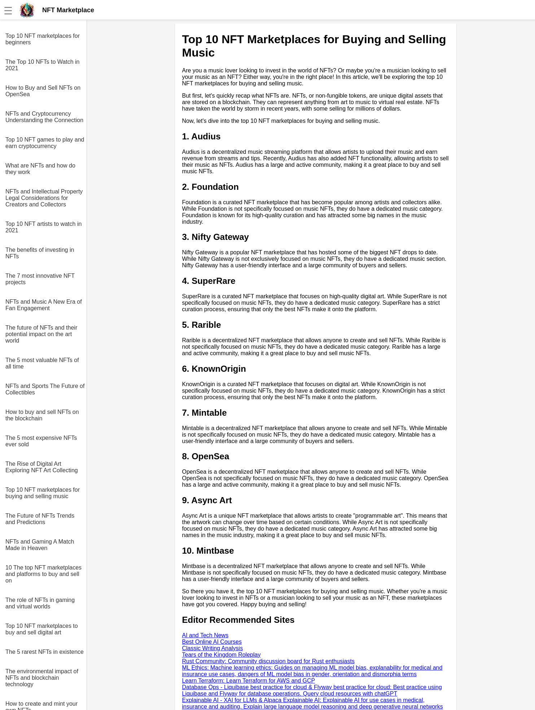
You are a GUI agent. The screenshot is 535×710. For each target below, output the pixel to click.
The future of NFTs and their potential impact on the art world (41, 334)
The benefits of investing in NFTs (39, 253)
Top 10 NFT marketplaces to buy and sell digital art (41, 629)
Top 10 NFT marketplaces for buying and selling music (42, 493)
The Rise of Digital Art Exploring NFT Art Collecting (41, 467)
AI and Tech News (205, 635)
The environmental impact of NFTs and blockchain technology (41, 677)
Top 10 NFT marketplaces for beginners (42, 39)
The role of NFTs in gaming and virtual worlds (40, 603)
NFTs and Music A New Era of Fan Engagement (43, 305)
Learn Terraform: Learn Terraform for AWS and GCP (248, 681)
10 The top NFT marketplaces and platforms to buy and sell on (43, 574)
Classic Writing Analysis (212, 648)
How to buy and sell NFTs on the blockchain (42, 415)
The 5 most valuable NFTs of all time (42, 363)
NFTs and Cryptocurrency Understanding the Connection (44, 117)
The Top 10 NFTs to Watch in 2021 (42, 65)
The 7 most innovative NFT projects (40, 279)
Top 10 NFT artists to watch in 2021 (43, 227)
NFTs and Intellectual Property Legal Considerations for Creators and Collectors (44, 197)
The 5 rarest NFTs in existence (44, 652)
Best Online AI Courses (212, 642)
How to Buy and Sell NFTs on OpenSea (42, 91)
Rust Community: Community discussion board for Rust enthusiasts (268, 661)
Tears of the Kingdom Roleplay (221, 655)
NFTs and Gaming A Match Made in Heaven (39, 545)
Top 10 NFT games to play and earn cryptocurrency (44, 143)
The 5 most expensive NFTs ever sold (41, 441)
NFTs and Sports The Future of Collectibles (44, 389)
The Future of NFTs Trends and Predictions (39, 519)
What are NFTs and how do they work (40, 168)
